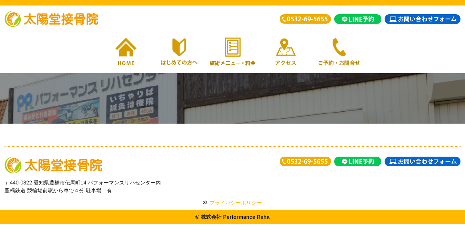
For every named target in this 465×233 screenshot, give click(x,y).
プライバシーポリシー (232, 202)
